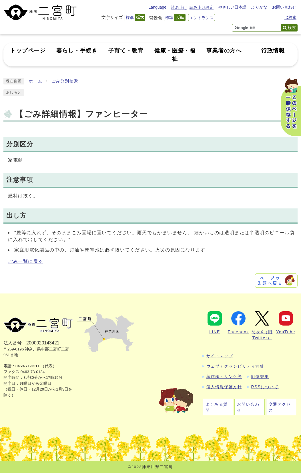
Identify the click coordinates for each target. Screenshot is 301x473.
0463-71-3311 (27, 366)
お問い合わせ (284, 7)
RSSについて (265, 387)
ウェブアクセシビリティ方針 (235, 366)
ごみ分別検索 (64, 81)
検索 (292, 27)
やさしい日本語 (232, 7)
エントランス (202, 17)
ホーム (35, 81)
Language (157, 7)
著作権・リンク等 (224, 376)
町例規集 (260, 376)
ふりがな (259, 7)
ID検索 (290, 17)
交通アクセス (280, 407)
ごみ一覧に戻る (25, 261)
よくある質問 (217, 407)
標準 (130, 17)
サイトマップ (219, 356)
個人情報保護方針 (224, 387)
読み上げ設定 (202, 7)
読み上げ (179, 7)
